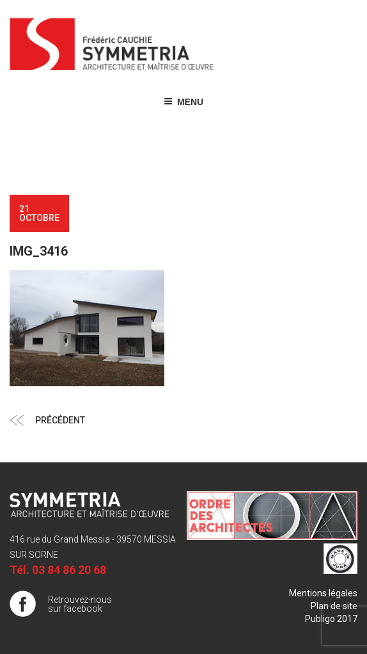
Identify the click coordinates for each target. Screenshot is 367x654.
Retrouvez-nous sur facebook (80, 604)
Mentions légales (323, 593)
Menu (183, 102)
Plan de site (334, 606)
